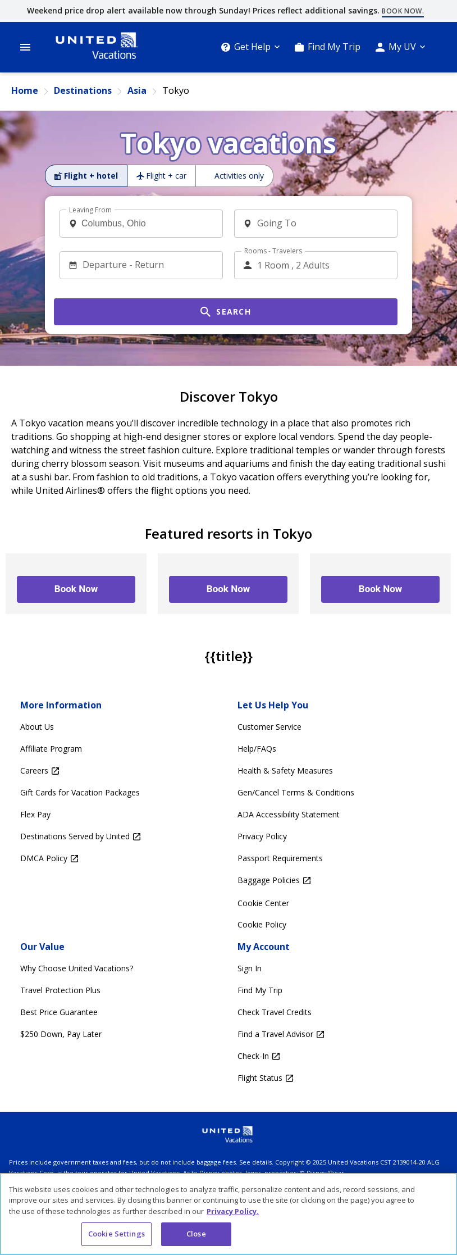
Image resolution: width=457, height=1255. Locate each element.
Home (24, 91)
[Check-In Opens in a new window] (337, 1056)
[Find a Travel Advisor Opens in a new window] (337, 1034)
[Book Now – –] (76, 589)
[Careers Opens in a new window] (119, 771)
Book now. (403, 11)
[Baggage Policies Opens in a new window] (337, 880)
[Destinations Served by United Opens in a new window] (119, 836)
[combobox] (145, 223)
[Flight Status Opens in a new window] (337, 1078)
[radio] (86, 176)
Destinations (83, 91)
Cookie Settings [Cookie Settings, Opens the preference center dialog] (116, 1234)
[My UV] (400, 47)
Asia (137, 91)
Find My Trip (334, 46)
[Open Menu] (25, 47)
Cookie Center (263, 903)
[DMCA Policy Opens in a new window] (119, 858)
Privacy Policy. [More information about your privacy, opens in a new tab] (233, 1211)
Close (196, 1234)
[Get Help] (250, 47)
